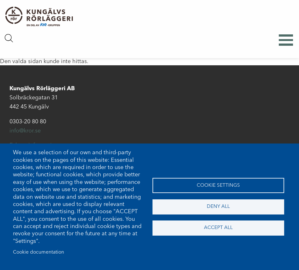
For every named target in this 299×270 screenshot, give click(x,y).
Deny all (218, 206)
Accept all (218, 227)
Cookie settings (218, 185)
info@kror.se (25, 131)
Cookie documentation (38, 252)
